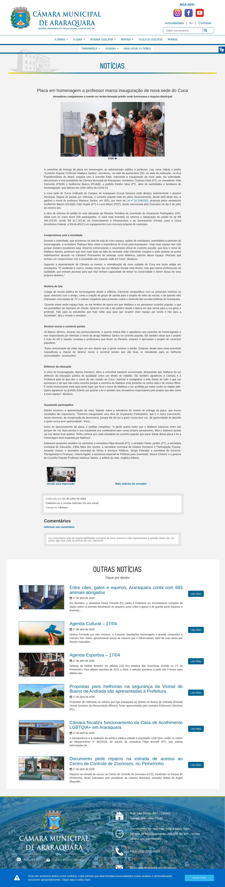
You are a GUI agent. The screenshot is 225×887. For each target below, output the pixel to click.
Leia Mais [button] (195, 593)
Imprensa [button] (127, 39)
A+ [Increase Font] (191, 23)
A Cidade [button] (79, 39)
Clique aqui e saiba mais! (76, 879)
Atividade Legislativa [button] (103, 39)
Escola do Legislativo (150, 39)
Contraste (204, 23)
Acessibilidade (174, 23)
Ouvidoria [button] (111, 48)
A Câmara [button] (61, 39)
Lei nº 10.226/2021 (137, 200)
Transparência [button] (91, 48)
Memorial (173, 39)
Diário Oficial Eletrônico (137, 48)
